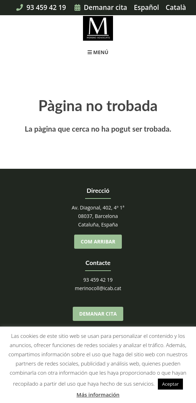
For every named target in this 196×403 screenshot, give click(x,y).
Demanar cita (101, 7)
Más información (98, 394)
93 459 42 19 (41, 7)
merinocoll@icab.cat (98, 288)
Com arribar (98, 241)
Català (176, 7)
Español (146, 7)
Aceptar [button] (170, 384)
